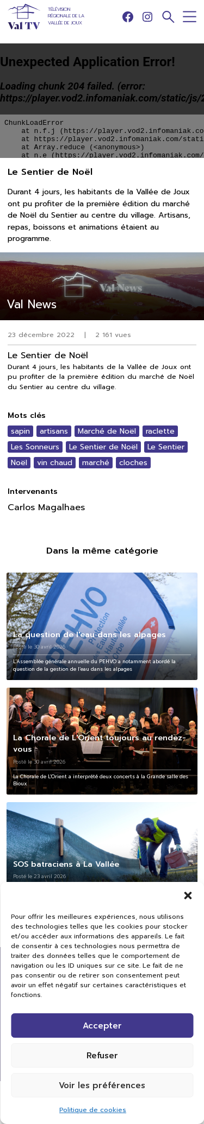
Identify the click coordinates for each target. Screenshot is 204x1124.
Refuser (102, 1056)
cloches (133, 462)
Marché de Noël (107, 431)
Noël (19, 462)
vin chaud (54, 462)
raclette (160, 431)
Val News (32, 304)
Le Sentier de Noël (103, 447)
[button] (187, 895)
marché (95, 462)
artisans (54, 431)
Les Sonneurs (35, 447)
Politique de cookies (92, 1110)
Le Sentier (165, 447)
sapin (20, 431)
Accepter (102, 1026)
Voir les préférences (102, 1085)
